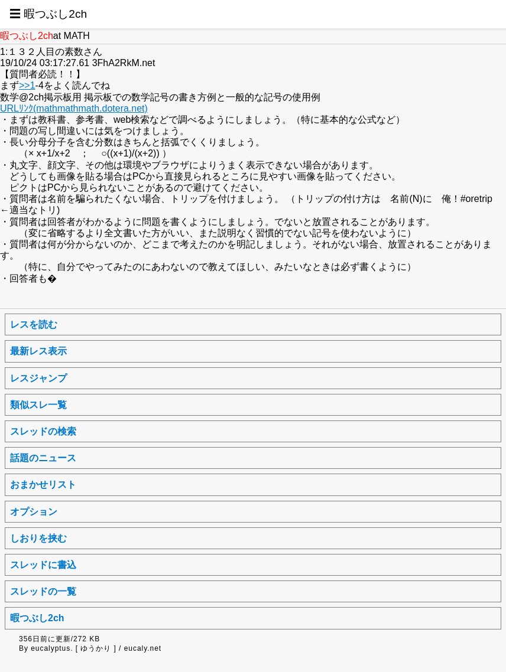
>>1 (27, 85)
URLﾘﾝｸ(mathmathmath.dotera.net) (74, 108)
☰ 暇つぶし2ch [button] (48, 14)
